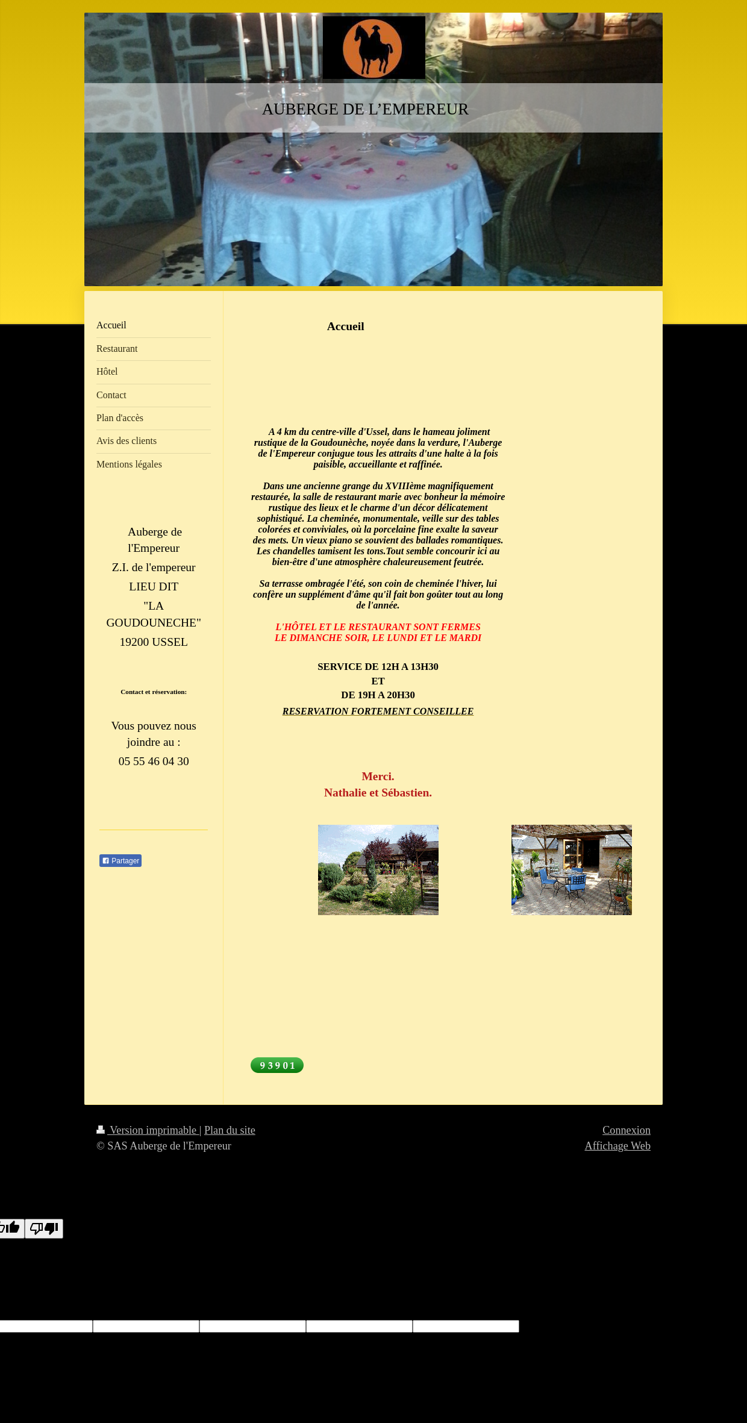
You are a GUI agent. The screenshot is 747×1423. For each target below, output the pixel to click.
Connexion (626, 1130)
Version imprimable (147, 1130)
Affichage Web (618, 1146)
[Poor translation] (44, 1229)
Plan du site (229, 1130)
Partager (120, 861)
